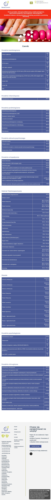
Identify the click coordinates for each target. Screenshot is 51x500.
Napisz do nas (35, 446)
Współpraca (17, 443)
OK (48, 490)
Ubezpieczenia (17, 432)
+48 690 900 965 (39, 1)
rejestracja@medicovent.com (41, 2)
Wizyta (15, 426)
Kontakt (16, 437)
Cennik (15, 429)
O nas (15, 434)
